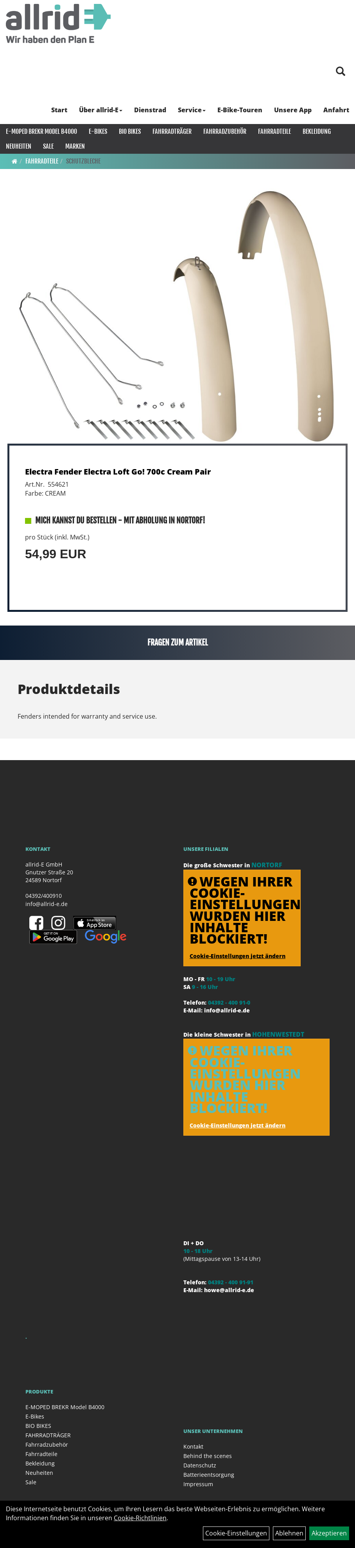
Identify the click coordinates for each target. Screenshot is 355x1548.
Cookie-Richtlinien (140, 1518)
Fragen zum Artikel (177, 642)
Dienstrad (150, 110)
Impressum (198, 1484)
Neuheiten (18, 146)
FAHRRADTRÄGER (172, 131)
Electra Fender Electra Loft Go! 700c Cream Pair (118, 471)
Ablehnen (289, 1533)
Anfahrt (336, 110)
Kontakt (193, 1446)
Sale (48, 146)
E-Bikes (98, 131)
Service (192, 110)
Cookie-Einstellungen (236, 1533)
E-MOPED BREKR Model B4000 (41, 131)
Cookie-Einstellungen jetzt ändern (237, 956)
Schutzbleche (83, 161)
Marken (75, 146)
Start (59, 110)
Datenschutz (199, 1465)
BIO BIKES (130, 131)
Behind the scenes (207, 1456)
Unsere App (293, 110)
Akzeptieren (329, 1533)
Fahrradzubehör (224, 131)
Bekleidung (317, 131)
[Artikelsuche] (340, 71)
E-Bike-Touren (239, 110)
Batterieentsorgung (208, 1474)
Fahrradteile (274, 131)
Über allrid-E (100, 110)
